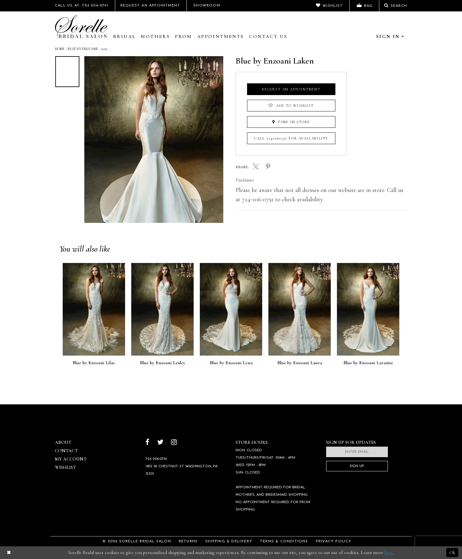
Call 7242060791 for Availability (291, 138)
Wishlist (65, 467)
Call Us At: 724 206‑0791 (81, 5)
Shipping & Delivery (228, 541)
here (388, 552)
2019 (104, 49)
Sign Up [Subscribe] (357, 466)
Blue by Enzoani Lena (231, 363)
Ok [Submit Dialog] (452, 552)
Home (60, 49)
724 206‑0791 (156, 459)
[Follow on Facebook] (147, 443)
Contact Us (268, 36)
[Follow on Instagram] (174, 443)
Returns (188, 541)
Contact (66, 450)
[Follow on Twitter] (160, 443)
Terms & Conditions (284, 541)
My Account (70, 459)
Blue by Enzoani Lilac (94, 363)
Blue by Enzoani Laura (299, 363)
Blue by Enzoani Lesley (162, 363)
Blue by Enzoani (83, 49)
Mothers (155, 36)
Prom (183, 36)
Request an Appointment (291, 89)
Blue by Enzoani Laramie (368, 363)
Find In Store (291, 122)
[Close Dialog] (9, 552)
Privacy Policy (334, 541)
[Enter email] (357, 452)
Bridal (124, 36)
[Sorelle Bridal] (81, 26)
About (63, 442)
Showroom (206, 5)
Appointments (220, 36)
